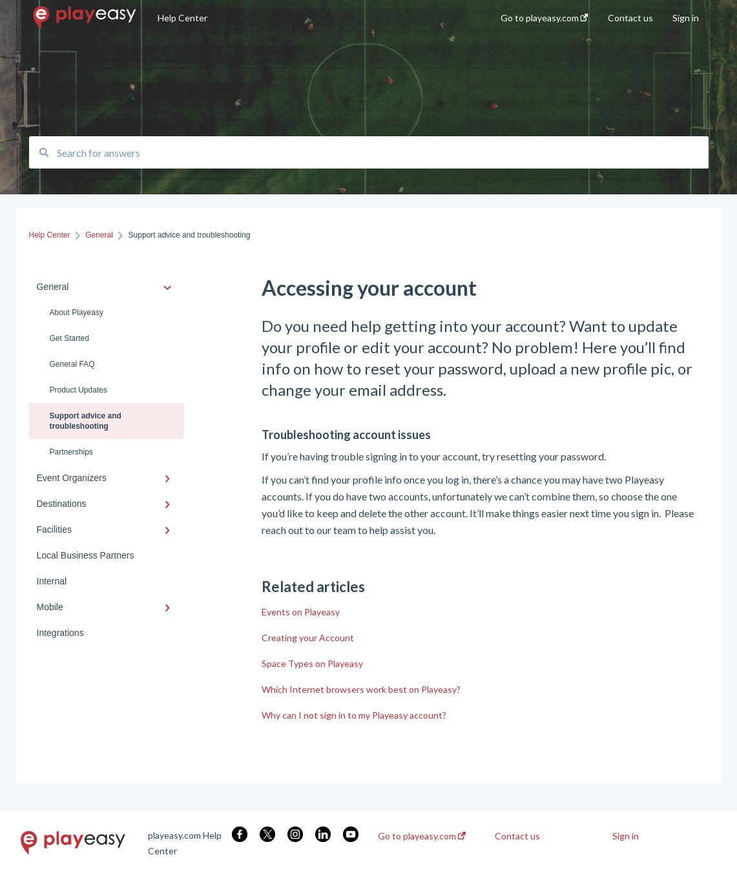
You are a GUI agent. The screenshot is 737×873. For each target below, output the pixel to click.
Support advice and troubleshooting (85, 421)
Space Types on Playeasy (312, 663)
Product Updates (78, 390)
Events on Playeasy (301, 611)
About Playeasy (76, 312)
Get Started (69, 338)
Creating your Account (308, 637)
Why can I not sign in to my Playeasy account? (354, 715)
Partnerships (71, 452)
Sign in (625, 836)
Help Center (182, 17)
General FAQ (72, 364)
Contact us (517, 836)
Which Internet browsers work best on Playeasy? (361, 689)
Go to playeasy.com (422, 836)
